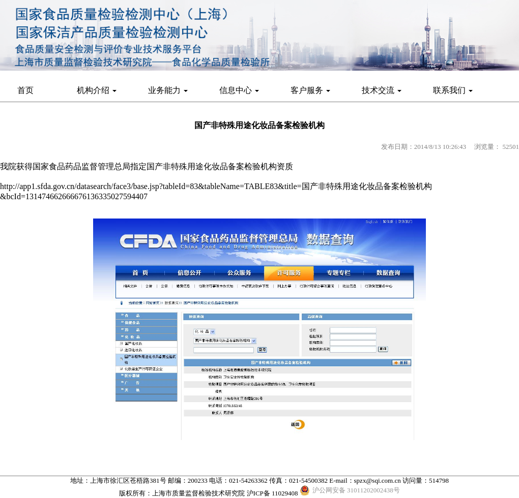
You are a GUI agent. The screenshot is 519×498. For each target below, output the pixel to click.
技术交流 (381, 90)
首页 (25, 90)
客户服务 (310, 90)
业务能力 (168, 90)
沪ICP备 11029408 (272, 493)
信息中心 (239, 90)
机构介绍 (97, 90)
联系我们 (453, 90)
